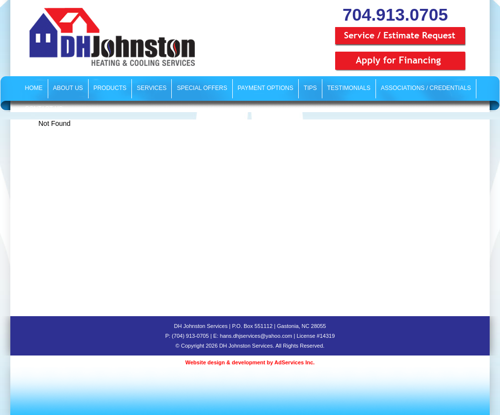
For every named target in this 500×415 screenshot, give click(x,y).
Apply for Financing (400, 61)
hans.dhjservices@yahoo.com (256, 336)
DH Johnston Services (111, 37)
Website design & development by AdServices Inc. (250, 362)
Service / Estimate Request (400, 37)
